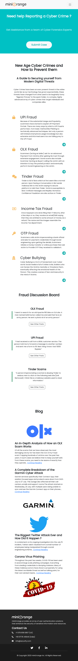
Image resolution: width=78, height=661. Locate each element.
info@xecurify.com (23, 641)
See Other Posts (37, 324)
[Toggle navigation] (70, 5)
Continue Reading (34, 463)
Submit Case (39, 44)
